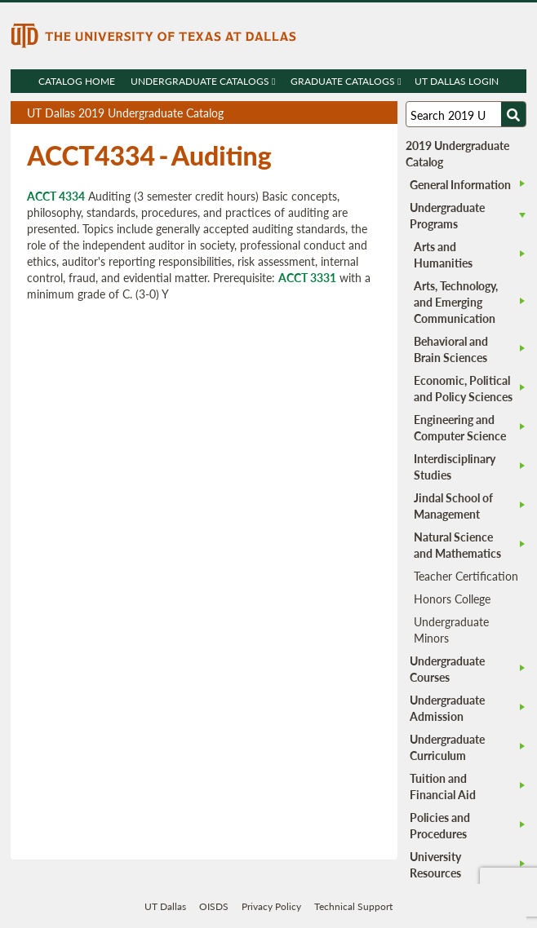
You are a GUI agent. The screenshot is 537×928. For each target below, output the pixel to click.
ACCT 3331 (307, 277)
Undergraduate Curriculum (447, 747)
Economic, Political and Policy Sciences (463, 388)
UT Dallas (165, 906)
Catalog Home (76, 81)
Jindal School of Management (453, 505)
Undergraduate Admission (447, 708)
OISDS (214, 906)
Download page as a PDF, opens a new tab (326, 113)
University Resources (435, 864)
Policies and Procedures (440, 825)
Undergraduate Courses (447, 668)
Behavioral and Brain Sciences (451, 349)
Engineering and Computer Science (460, 427)
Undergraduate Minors (451, 629)
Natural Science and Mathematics (457, 544)
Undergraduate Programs (447, 215)
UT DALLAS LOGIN (457, 81)
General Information (460, 184)
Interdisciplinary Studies (454, 466)
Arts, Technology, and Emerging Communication (456, 301)
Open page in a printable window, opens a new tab (364, 113)
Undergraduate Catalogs (203, 81)
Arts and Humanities (443, 254)
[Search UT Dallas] (466, 114)
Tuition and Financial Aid (443, 786)
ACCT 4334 (56, 196)
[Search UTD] (513, 114)
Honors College (452, 598)
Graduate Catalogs (346, 81)
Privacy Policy (271, 906)
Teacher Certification (466, 576)
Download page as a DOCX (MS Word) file (345, 113)
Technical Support (353, 906)
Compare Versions (382, 113)
